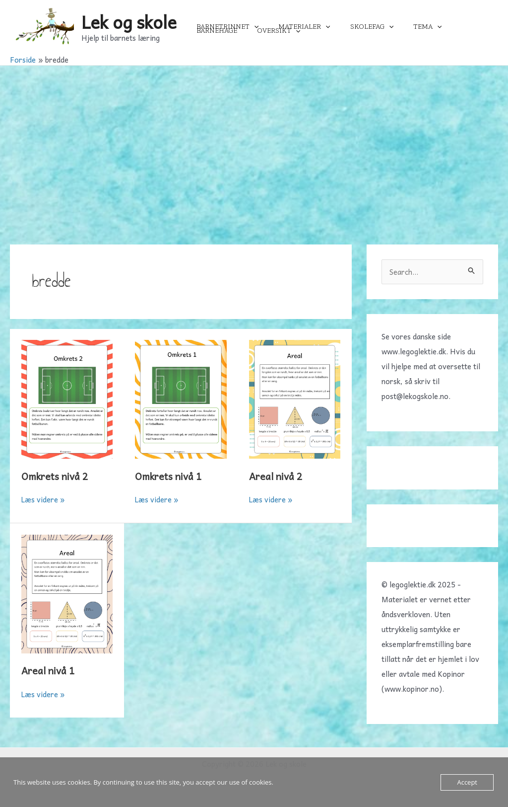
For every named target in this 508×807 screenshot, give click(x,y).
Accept (467, 782)
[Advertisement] (254, 140)
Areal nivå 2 (277, 476)
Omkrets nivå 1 (169, 476)
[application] (251, 27)
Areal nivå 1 (49, 670)
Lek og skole (129, 21)
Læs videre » (43, 499)
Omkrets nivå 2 (56, 476)
